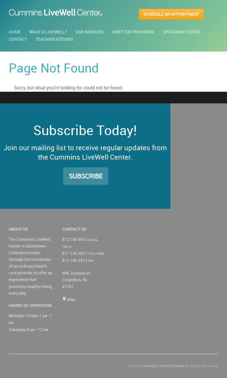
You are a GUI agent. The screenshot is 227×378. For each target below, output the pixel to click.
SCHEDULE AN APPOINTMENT (171, 14)
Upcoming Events (181, 32)
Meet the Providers (133, 32)
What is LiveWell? (48, 32)
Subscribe (85, 176)
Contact (18, 39)
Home (14, 32)
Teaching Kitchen (54, 39)
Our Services (90, 32)
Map (68, 299)
